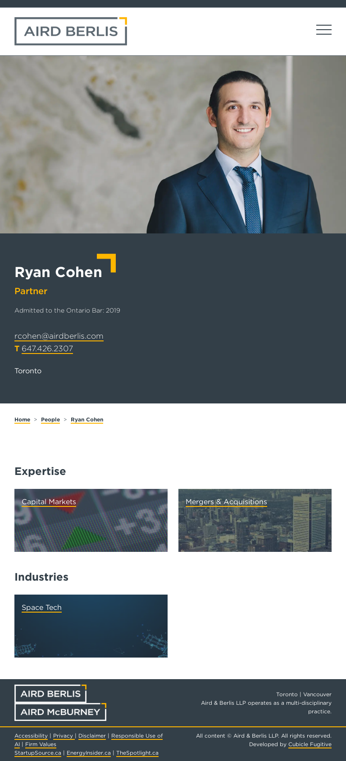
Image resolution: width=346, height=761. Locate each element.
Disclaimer (92, 735)
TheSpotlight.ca (137, 752)
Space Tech (42, 607)
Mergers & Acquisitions (226, 501)
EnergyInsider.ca (89, 752)
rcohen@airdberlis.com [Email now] (59, 335)
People (50, 419)
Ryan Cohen (87, 419)
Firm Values (40, 744)
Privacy (64, 735)
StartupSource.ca (37, 752)
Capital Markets (49, 501)
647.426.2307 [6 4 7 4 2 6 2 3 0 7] (47, 348)
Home (22, 419)
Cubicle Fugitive (310, 744)
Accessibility (31, 735)
